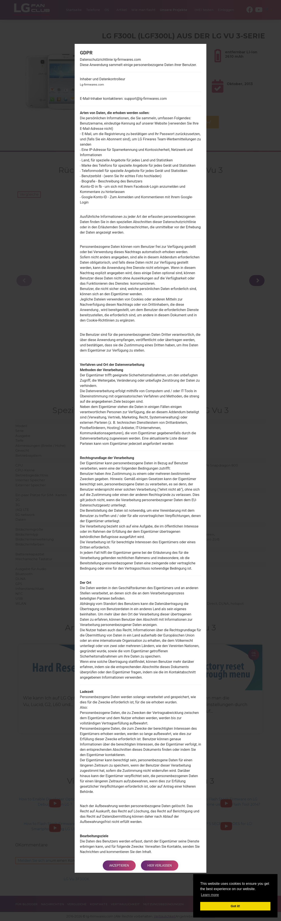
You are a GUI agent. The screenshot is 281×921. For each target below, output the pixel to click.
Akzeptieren (119, 865)
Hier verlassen (160, 865)
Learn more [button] (210, 895)
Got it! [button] (235, 906)
